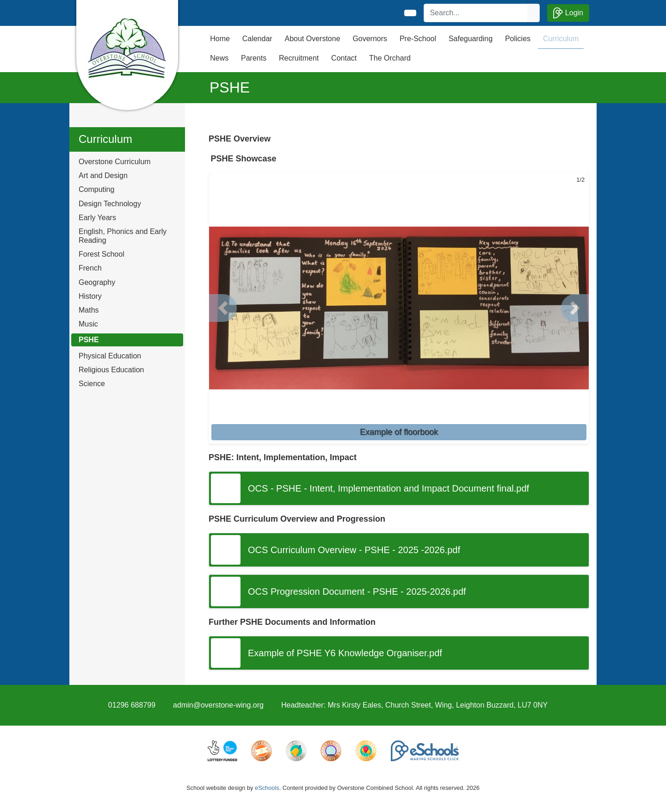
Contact (344, 58)
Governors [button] (369, 39)
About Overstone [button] (312, 39)
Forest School (101, 254)
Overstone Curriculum (115, 162)
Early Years (97, 218)
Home (220, 39)
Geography (97, 282)
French (90, 268)
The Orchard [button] (390, 58)
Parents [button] (253, 58)
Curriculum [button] (561, 39)
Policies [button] (517, 39)
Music (88, 324)
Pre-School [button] (418, 39)
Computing (96, 189)
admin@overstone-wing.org (218, 705)
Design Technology (110, 204)
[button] (223, 308)
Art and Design (103, 175)
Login (568, 12)
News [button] (219, 58)
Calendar (257, 39)
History (90, 296)
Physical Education (110, 356)
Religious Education (111, 370)
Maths (89, 310)
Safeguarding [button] (471, 39)
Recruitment (299, 58)
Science (92, 384)
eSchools (267, 787)
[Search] (476, 13)
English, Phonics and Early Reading (122, 236)
